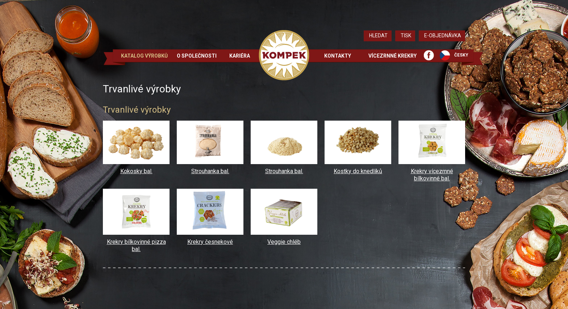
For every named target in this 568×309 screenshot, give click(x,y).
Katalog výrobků (144, 56)
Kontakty (337, 56)
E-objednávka (442, 35)
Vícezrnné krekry (392, 56)
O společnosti (197, 56)
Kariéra (239, 56)
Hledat (378, 35)
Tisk (406, 35)
